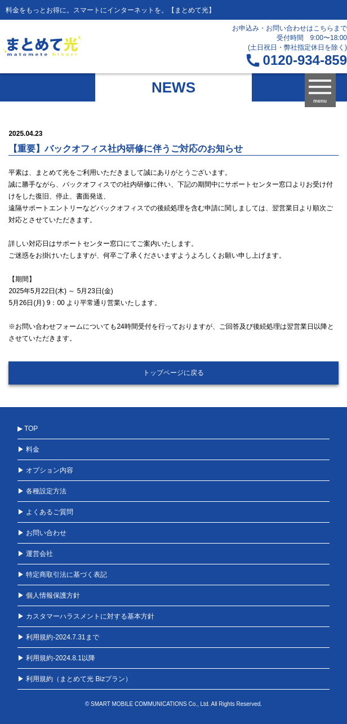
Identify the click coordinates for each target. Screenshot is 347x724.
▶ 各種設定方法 (41, 491)
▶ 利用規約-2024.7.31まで (58, 637)
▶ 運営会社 (35, 554)
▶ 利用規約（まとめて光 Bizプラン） (74, 679)
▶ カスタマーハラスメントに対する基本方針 (85, 616)
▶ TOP (27, 428)
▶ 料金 (28, 449)
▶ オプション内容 (45, 470)
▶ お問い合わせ (41, 533)
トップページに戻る (173, 373)
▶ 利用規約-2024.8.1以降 (56, 658)
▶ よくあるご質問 (45, 512)
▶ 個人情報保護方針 (48, 595)
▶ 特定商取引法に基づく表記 (62, 575)
